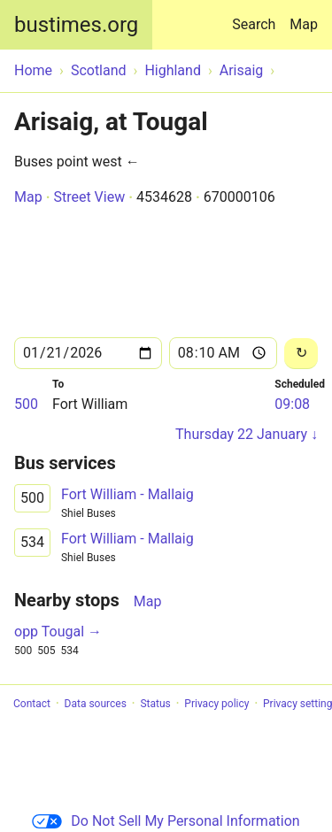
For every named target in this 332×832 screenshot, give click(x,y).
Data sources (96, 703)
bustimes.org (76, 24)
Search (257, 16)
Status (155, 703)
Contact (31, 703)
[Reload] (301, 353)
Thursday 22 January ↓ (246, 434)
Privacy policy (216, 703)
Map (304, 24)
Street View (89, 197)
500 (26, 404)
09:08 (292, 404)
